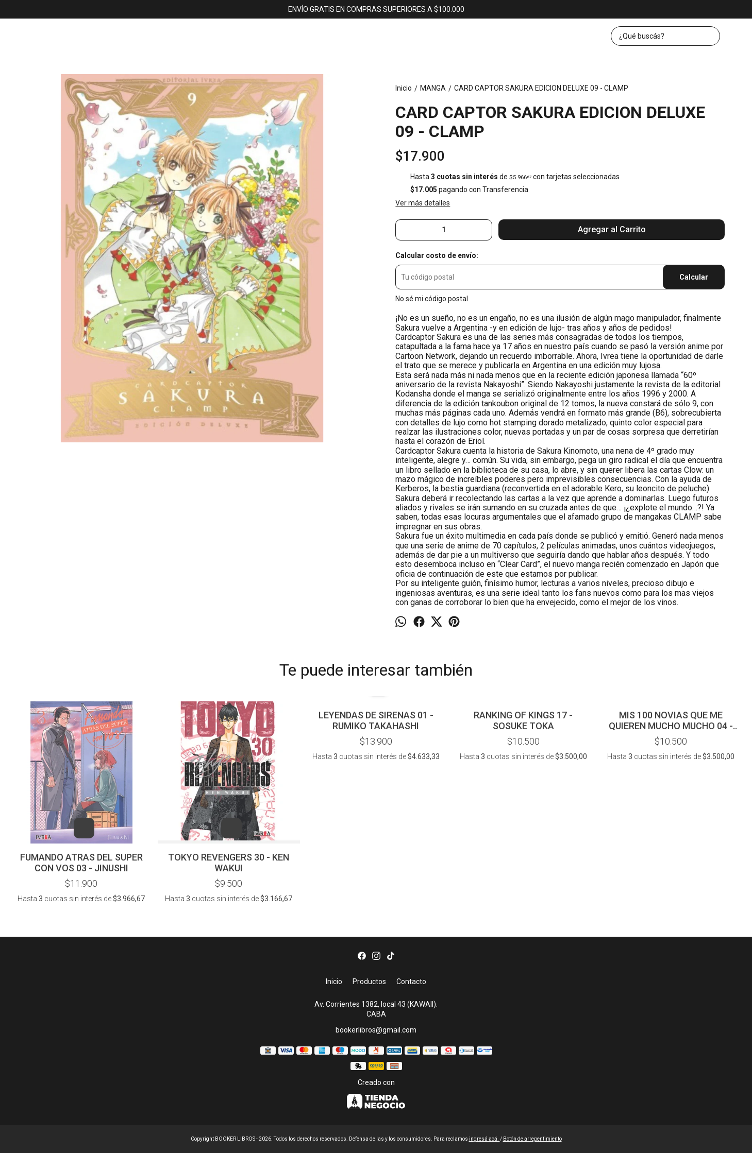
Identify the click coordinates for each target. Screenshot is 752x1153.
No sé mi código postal (431, 299)
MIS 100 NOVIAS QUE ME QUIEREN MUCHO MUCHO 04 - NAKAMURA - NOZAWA (671, 720)
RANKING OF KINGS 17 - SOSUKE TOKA (523, 720)
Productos (369, 981)
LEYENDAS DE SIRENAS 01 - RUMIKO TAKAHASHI (376, 720)
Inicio (334, 981)
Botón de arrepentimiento (532, 1139)
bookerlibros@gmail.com (376, 1030)
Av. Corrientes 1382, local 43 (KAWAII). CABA (376, 1009)
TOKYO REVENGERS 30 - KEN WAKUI (228, 862)
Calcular (693, 277)
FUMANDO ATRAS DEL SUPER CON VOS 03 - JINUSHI (81, 862)
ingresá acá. (484, 1139)
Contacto (411, 981)
